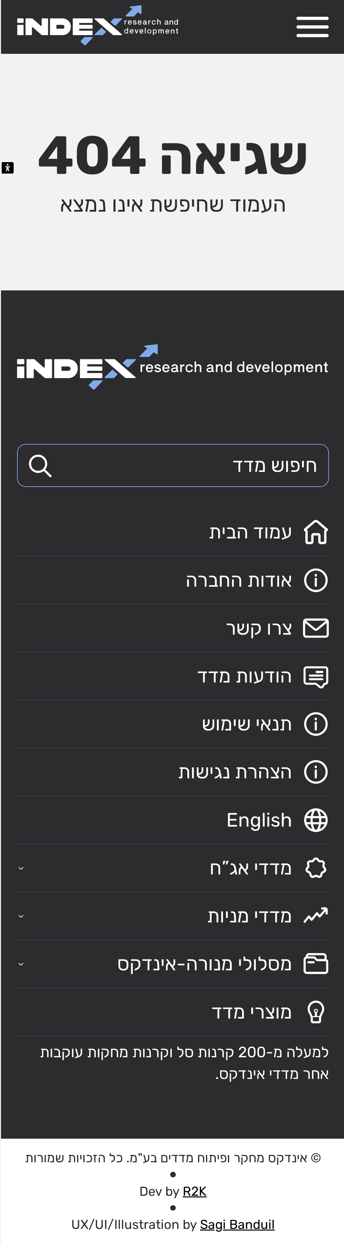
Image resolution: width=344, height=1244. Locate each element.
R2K (194, 1191)
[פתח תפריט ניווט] (311, 27)
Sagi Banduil (236, 1224)
